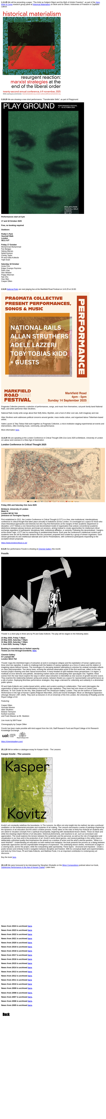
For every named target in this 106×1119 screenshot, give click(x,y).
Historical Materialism (41, 4)
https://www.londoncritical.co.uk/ (14, 543)
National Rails (12, 289)
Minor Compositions (70, 865)
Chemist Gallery (44, 549)
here (17, 430)
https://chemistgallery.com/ (12, 741)
